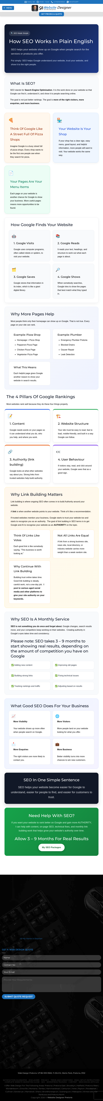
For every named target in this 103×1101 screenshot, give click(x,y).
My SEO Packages (51, 847)
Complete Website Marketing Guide (22, 1082)
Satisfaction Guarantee (15, 1080)
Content (73, 1082)
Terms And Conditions (62, 1080)
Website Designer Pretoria (59, 1097)
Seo (43, 1082)
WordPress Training (57, 1082)
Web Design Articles (89, 1082)
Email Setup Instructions (87, 1080)
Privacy (45, 1080)
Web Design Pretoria (27, 1073)
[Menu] (8, 8)
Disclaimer (34, 1080)
